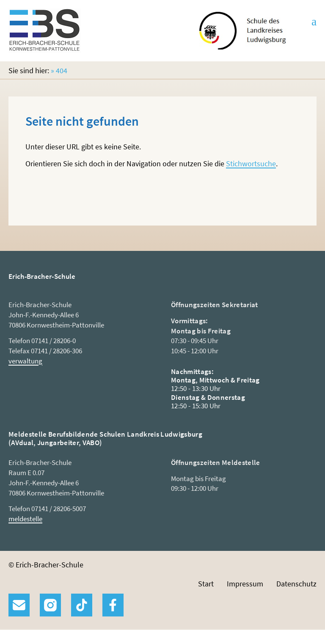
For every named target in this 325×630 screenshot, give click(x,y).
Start (206, 584)
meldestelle (25, 518)
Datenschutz (296, 584)
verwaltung (25, 361)
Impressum (245, 584)
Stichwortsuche (251, 163)
